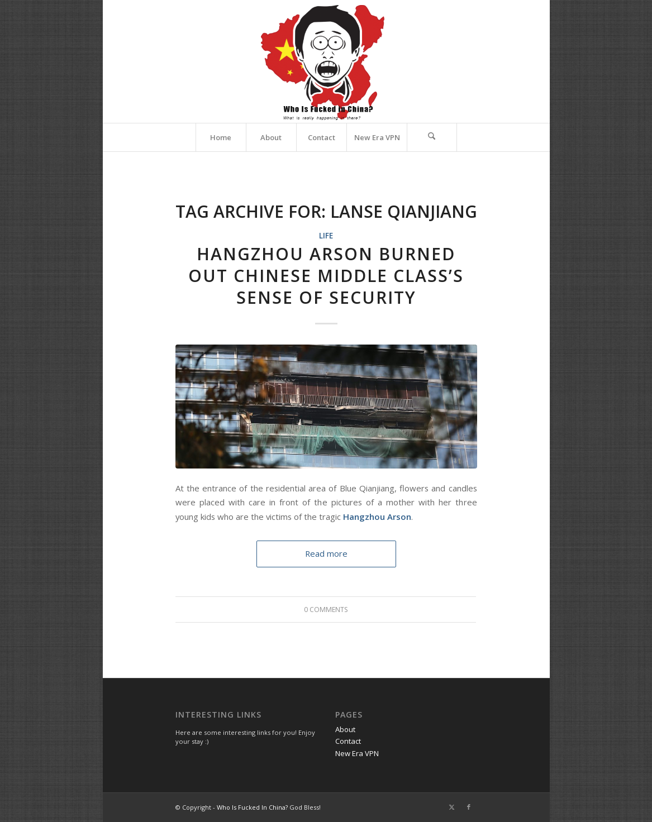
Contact (348, 741)
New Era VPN (357, 753)
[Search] (432, 137)
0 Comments (326, 609)
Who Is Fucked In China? (252, 807)
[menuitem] (221, 137)
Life (326, 236)
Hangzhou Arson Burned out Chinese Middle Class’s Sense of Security (326, 275)
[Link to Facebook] (468, 807)
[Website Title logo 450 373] (326, 61)
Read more (326, 553)
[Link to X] (452, 807)
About (345, 729)
